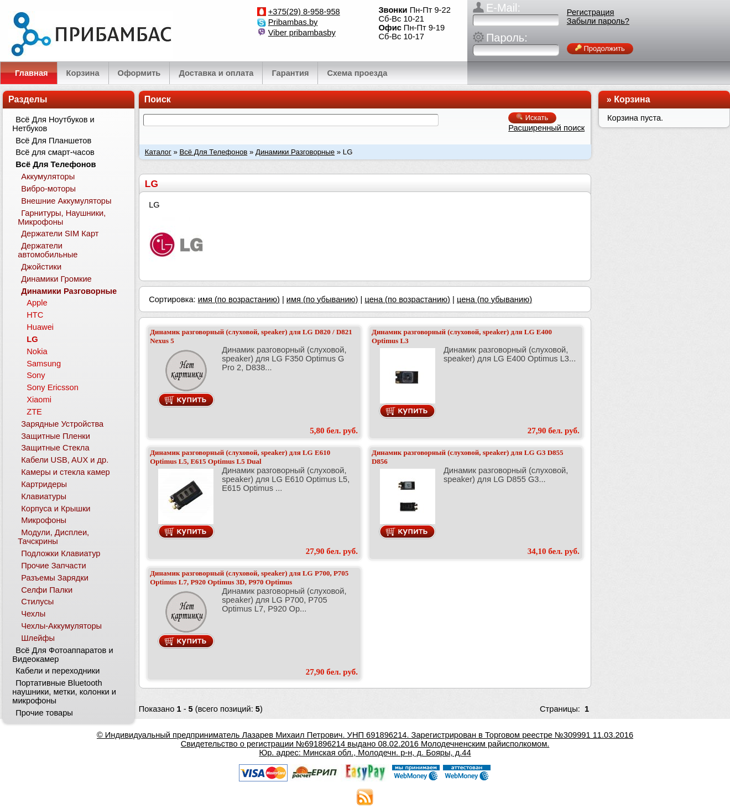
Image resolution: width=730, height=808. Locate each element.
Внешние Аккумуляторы (66, 200)
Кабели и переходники (57, 670)
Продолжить (600, 48)
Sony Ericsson (53, 387)
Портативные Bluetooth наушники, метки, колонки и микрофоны (64, 691)
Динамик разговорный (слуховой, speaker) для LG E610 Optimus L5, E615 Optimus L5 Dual (240, 456)
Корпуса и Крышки (55, 508)
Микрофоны (43, 520)
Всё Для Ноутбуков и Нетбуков (53, 124)
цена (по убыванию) (494, 299)
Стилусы (37, 601)
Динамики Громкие (56, 278)
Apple (37, 302)
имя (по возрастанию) (239, 299)
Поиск (157, 99)
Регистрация (590, 12)
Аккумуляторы (48, 176)
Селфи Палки (46, 590)
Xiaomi (39, 399)
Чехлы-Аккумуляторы (61, 625)
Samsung (44, 363)
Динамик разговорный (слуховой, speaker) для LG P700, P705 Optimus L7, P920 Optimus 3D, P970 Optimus (249, 577)
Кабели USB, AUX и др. (64, 459)
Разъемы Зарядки (54, 577)
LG (32, 339)
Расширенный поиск (546, 127)
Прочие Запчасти (53, 565)
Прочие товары (44, 712)
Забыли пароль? (598, 21)
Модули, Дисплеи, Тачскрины (53, 537)
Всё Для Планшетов (53, 140)
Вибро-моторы (48, 188)
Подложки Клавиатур (60, 553)
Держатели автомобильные (47, 250)
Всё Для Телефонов (213, 152)
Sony (36, 375)
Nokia (37, 351)
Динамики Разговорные (295, 152)
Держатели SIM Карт (59, 233)
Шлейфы (38, 638)
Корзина (632, 99)
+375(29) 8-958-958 (304, 11)
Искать (532, 117)
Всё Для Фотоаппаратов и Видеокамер (62, 655)
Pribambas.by (293, 22)
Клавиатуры (43, 496)
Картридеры (44, 484)
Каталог (158, 152)
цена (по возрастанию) (407, 299)
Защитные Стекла (55, 447)
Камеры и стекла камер (65, 472)
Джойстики (41, 266)
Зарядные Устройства (62, 423)
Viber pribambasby (302, 32)
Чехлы (33, 613)
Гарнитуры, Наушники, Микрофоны (62, 217)
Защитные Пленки (55, 436)
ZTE (34, 411)
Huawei (40, 327)
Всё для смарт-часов (55, 152)
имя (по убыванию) (322, 299)
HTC (35, 314)
